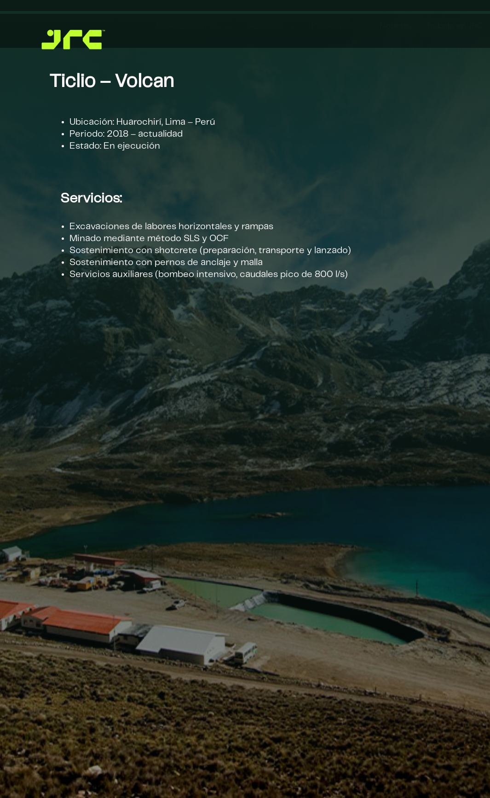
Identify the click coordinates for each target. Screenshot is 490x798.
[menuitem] (195, 27)
